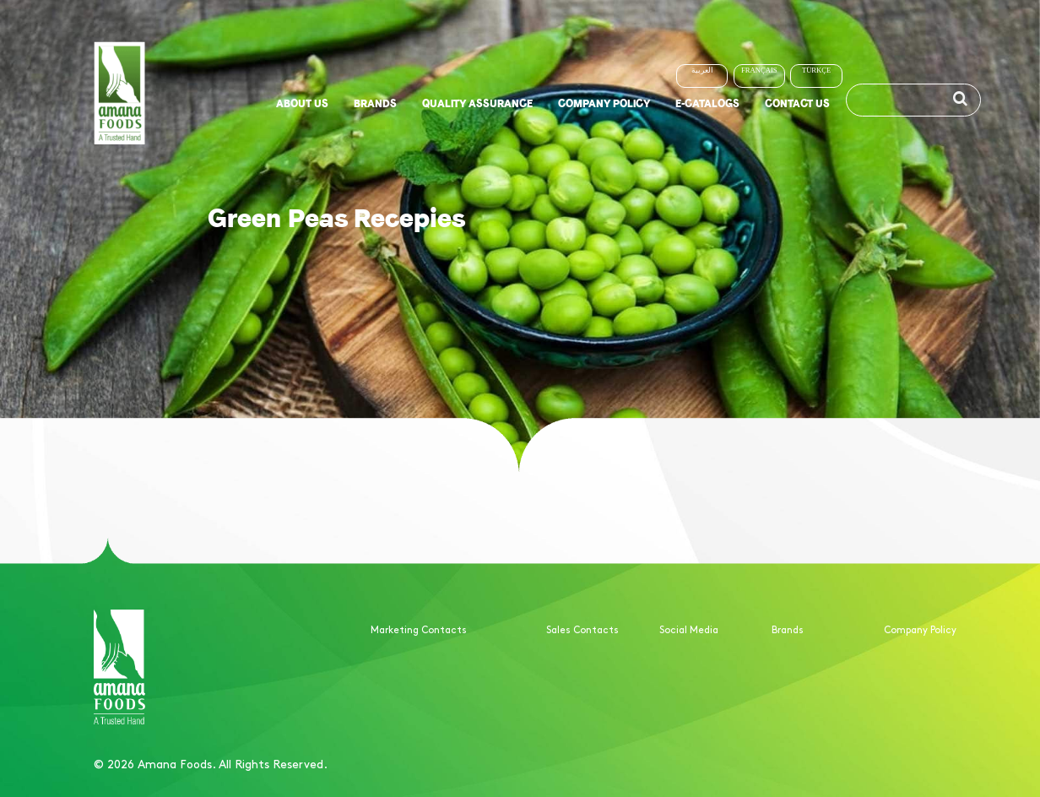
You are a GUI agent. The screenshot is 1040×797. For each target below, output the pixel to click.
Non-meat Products (819, 694)
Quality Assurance (477, 102)
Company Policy (604, 102)
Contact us (797, 102)
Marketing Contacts (419, 629)
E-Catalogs (707, 102)
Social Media (688, 629)
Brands (375, 102)
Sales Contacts (582, 629)
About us (302, 102)
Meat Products (807, 674)
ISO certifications (925, 694)
